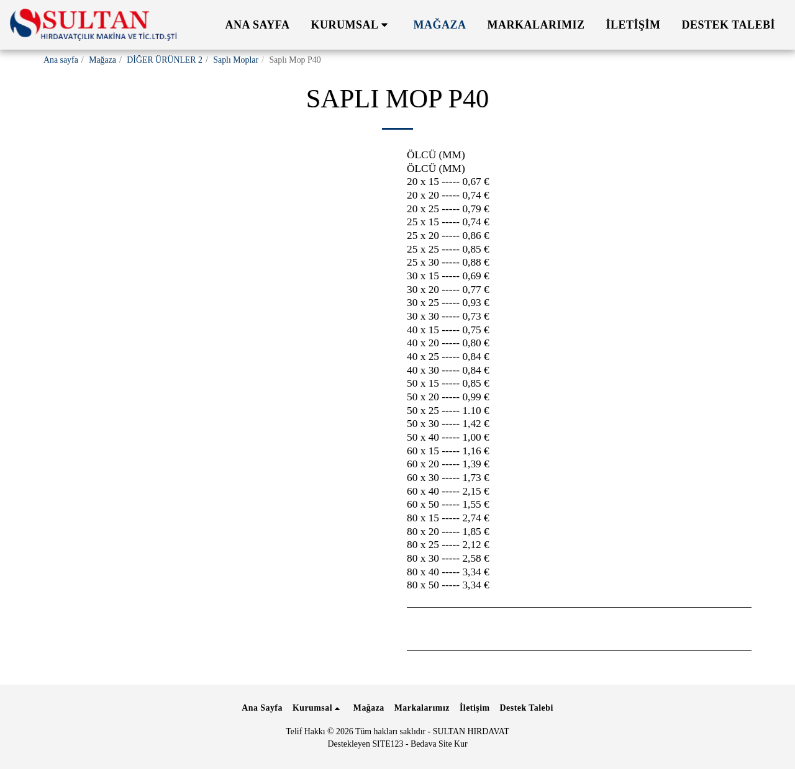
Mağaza (102, 60)
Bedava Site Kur (439, 744)
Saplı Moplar (235, 60)
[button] (351, 25)
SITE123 (387, 744)
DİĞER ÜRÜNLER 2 (164, 60)
